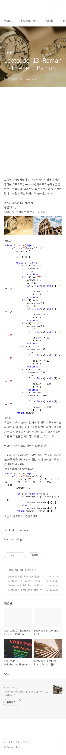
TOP (59, 743)
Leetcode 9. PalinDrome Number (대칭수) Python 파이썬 (25, 587)
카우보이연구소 (14, 687)
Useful (50, 20)
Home (8, 20)
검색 (51, 7)
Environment (29, 20)
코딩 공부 (13, 570)
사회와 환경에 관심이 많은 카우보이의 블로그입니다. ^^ (26, 693)
